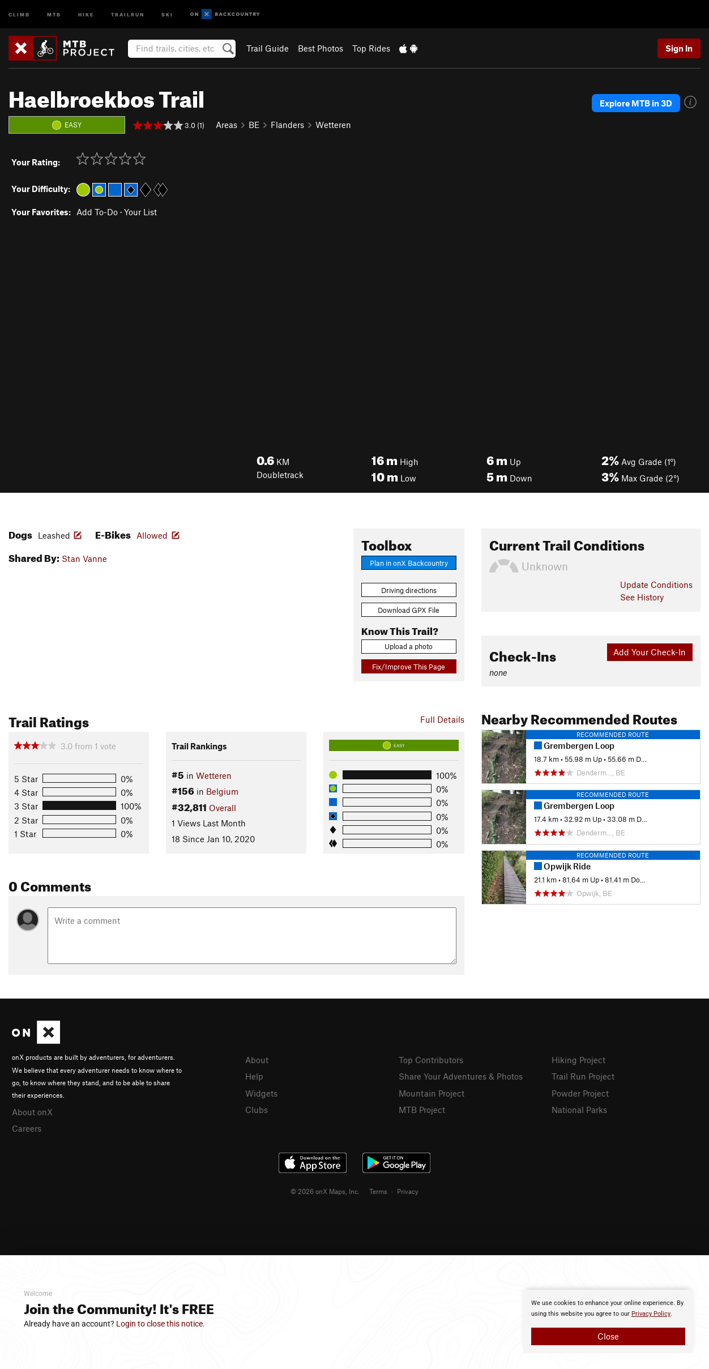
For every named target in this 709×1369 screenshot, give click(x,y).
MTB (54, 14)
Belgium (222, 791)
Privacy (407, 1191)
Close (608, 1336)
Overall (222, 808)
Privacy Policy (650, 1313)
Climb (19, 14)
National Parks (579, 1109)
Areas (226, 125)
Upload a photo (409, 646)
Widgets (261, 1093)
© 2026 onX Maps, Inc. (325, 1191)
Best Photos (320, 48)
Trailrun (127, 14)
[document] (608, 1321)
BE (254, 125)
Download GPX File (408, 610)
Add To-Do (97, 212)
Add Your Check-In (649, 652)
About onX (32, 1112)
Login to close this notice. (160, 1323)
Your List (140, 212)
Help (254, 1076)
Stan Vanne (84, 558)
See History (642, 597)
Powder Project (580, 1093)
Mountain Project (431, 1093)
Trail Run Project (583, 1076)
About (256, 1060)
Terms (378, 1191)
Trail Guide (267, 48)
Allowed (152, 535)
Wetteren (333, 125)
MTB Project (422, 1109)
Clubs (256, 1109)
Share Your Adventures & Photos (461, 1076)
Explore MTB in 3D (636, 103)
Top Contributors (431, 1060)
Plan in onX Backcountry (409, 563)
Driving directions (409, 590)
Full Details (442, 719)
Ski (167, 14)
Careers (26, 1128)
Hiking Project (578, 1060)
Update (656, 584)
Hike (86, 14)
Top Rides (371, 48)
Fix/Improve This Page (408, 666)
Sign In (679, 48)
